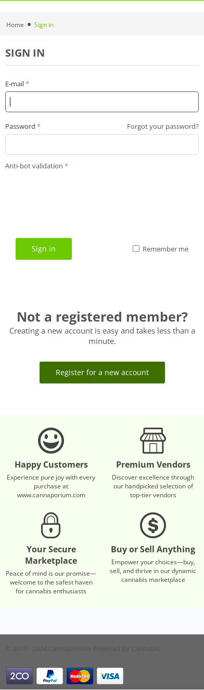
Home (15, 24)
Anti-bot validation (34, 165)
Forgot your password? (163, 126)
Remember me (160, 249)
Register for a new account (102, 372)
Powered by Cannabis (126, 648)
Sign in (44, 249)
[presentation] (84, 193)
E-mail (14, 83)
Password (20, 126)
